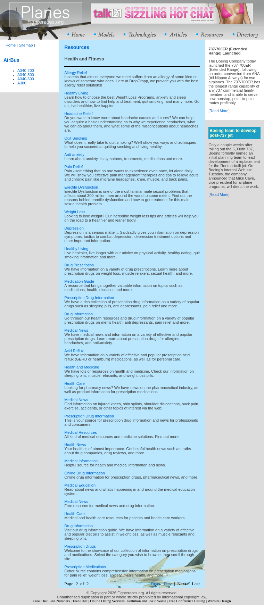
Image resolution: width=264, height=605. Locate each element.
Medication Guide (79, 281)
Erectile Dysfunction (81, 187)
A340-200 (25, 70)
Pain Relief (73, 167)
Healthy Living (76, 93)
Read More (218, 111)
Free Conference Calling (187, 601)
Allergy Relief (75, 73)
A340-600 (25, 79)
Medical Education (80, 485)
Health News (75, 444)
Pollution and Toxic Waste (146, 601)
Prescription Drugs (80, 546)
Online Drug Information (84, 473)
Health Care (74, 383)
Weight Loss (74, 212)
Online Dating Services (107, 601)
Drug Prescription (79, 265)
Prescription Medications (85, 567)
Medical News (76, 330)
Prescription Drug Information (89, 298)
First (154, 584)
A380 (21, 83)
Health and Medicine (81, 367)
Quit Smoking (75, 138)
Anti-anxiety (74, 154)
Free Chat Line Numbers (51, 601)
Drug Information (78, 314)
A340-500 (25, 75)
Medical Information (81, 461)
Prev (168, 584)
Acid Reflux (74, 351)
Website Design (219, 601)
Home (11, 45)
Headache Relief (78, 113)
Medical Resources (80, 432)
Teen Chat (79, 601)
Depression (74, 228)
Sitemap (26, 45)
